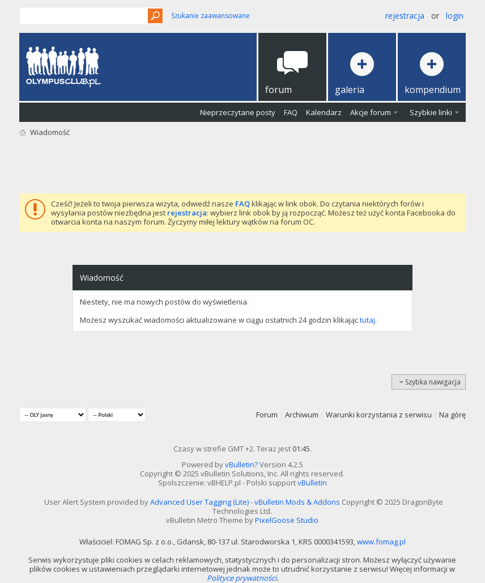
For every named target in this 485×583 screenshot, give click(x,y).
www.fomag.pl (381, 541)
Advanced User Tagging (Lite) (199, 502)
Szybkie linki (431, 112)
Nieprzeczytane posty (237, 112)
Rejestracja (404, 15)
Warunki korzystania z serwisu (379, 414)
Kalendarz (324, 112)
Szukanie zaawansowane (210, 15)
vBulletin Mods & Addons (297, 502)
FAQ (290, 112)
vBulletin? (241, 464)
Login (454, 15)
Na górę (452, 414)
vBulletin (312, 483)
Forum (267, 414)
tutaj (367, 320)
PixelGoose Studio (286, 520)
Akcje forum (370, 112)
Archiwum (301, 414)
